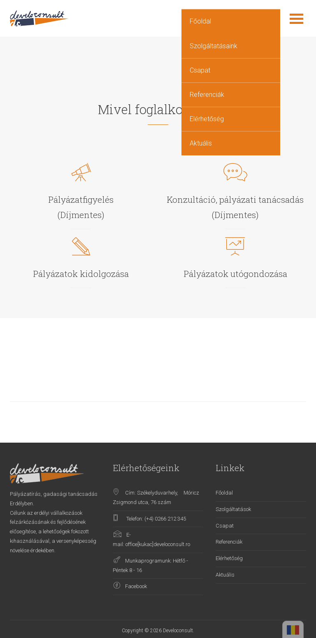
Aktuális (201, 143)
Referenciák (207, 95)
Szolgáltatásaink (213, 46)
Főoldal (200, 21)
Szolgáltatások (233, 509)
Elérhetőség (207, 119)
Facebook (136, 586)
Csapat (200, 70)
